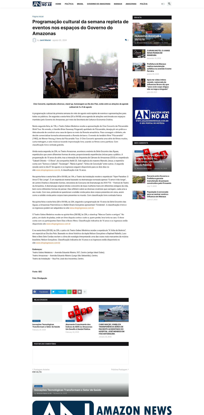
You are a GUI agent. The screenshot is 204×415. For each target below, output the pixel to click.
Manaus (118, 4)
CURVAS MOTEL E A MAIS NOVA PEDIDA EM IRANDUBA (158, 52)
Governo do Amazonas (98, 4)
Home (58, 4)
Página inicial (37, 16)
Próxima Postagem (119, 369)
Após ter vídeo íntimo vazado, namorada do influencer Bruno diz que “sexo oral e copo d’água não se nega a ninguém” (158, 84)
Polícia (143, 4)
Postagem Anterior (42, 369)
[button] (163, 4)
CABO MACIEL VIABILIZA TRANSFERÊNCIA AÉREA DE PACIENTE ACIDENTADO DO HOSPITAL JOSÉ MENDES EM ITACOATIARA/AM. (111, 329)
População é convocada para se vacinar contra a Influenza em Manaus (157, 194)
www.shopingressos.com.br (48, 170)
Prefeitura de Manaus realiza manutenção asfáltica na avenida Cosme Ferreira (159, 67)
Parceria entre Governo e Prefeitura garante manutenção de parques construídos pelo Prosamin (159, 179)
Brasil (80, 4)
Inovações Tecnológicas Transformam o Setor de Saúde (46, 325)
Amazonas (131, 4)
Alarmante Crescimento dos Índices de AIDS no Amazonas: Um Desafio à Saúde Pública (79, 326)
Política (69, 4)
